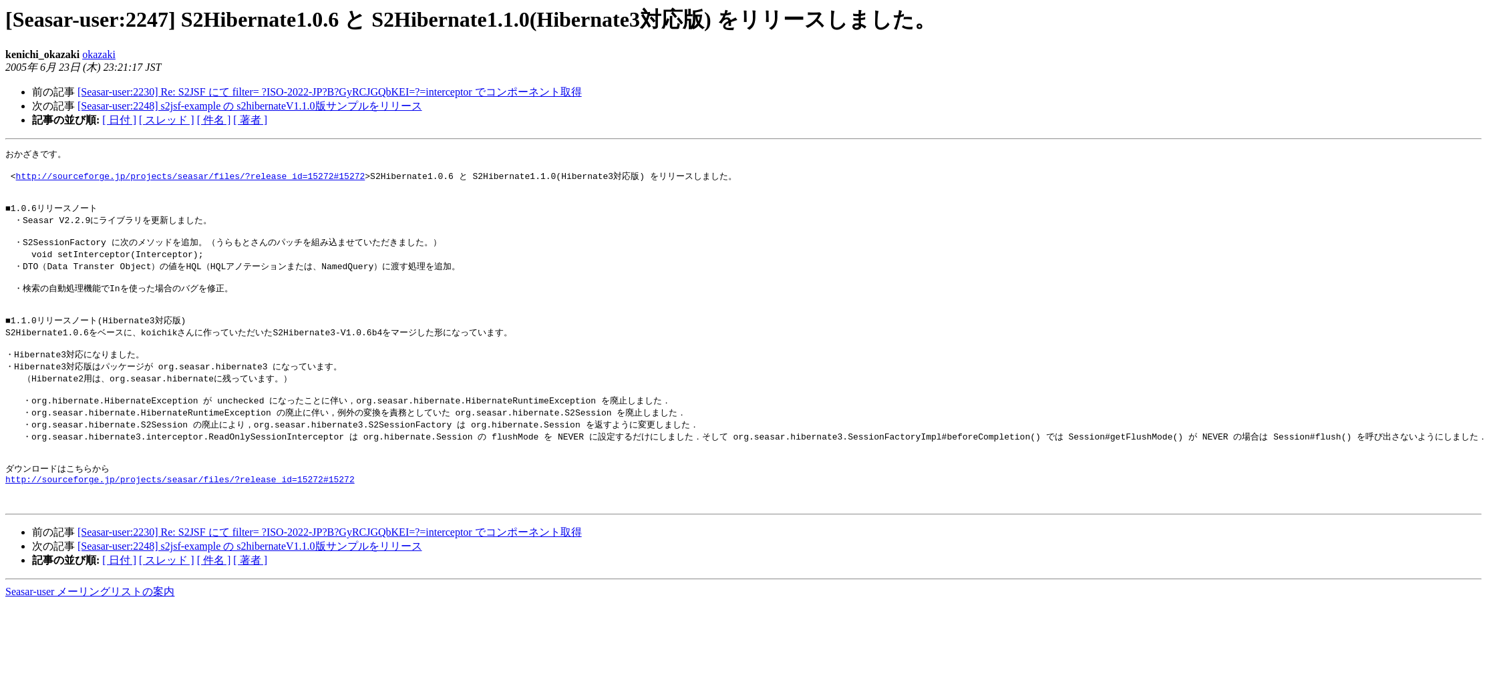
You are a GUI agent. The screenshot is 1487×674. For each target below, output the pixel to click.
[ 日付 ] (119, 120)
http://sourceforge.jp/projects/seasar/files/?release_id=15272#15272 (190, 179)
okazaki (99, 54)
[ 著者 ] (250, 120)
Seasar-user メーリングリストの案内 (89, 631)
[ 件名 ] (214, 120)
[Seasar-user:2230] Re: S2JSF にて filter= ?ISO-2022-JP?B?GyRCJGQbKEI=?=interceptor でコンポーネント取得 (329, 92)
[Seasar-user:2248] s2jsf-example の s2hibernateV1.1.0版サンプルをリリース (249, 106)
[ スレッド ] (166, 120)
